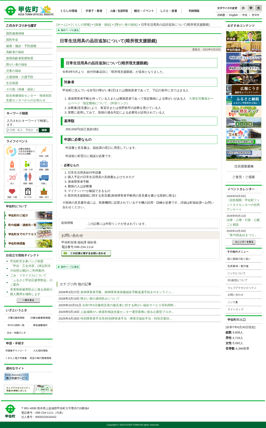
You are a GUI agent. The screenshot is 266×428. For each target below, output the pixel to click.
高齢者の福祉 (15, 52)
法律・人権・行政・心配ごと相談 (243, 222)
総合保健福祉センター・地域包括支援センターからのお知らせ (29, 98)
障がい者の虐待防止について (100, 298)
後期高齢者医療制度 (19, 58)
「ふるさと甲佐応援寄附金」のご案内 (31, 282)
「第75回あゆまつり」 (242, 235)
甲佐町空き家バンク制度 (26, 261)
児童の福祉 (13, 70)
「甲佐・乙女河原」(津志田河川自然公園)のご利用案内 (30, 268)
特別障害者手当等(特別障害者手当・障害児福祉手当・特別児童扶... (126, 318)
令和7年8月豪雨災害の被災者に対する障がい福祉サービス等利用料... (129, 305)
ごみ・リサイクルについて (28, 275)
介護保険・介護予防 (19, 77)
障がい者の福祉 (16, 64)
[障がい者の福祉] (126, 24)
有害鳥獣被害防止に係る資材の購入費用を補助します (31, 292)
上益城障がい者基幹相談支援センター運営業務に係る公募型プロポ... (127, 311)
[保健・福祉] (102, 24)
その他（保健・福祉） (21, 89)
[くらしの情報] (81, 24)
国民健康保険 (15, 33)
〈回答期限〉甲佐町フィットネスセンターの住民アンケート (243, 204)
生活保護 (12, 83)
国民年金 (12, 39)
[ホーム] (62, 24)
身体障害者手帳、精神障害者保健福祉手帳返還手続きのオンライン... (127, 292)
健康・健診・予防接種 (21, 46)
